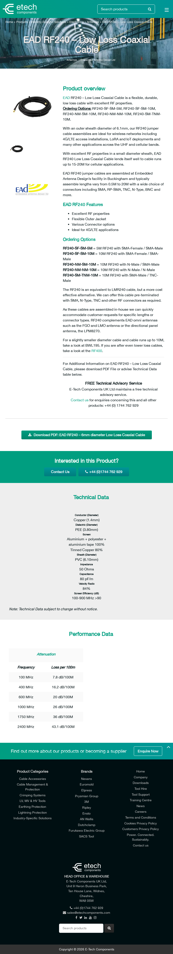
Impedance (86, 564)
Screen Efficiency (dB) (86, 593)
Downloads (141, 783)
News (141, 806)
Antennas (93, 22)
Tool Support (141, 794)
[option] (32, 105)
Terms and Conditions (140, 817)
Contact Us (60, 472)
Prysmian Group (86, 796)
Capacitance (86, 573)
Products (22, 22)
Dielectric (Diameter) (86, 524)
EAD (66, 98)
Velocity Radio (86, 583)
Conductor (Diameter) (86, 515)
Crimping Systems (33, 795)
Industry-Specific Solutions (48, 22)
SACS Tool (86, 836)
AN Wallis (86, 819)
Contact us (80, 400)
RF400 (96, 351)
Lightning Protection (32, 812)
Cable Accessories (32, 779)
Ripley (86, 807)
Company (141, 777)
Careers (140, 811)
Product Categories (32, 771)
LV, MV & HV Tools (33, 801)
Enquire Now (148, 751)
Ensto (86, 813)
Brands (86, 771)
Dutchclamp (86, 825)
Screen (87, 534)
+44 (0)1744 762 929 (103, 472)
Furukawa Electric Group (87, 830)
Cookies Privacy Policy (140, 823)
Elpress (86, 790)
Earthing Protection (32, 806)
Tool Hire (140, 788)
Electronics (76, 22)
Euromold (86, 784)
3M (86, 802)
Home (9, 22)
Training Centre (141, 800)
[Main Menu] (164, 11)
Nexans (86, 779)
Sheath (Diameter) (86, 554)
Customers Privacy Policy (140, 829)
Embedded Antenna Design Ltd (97, 59)
